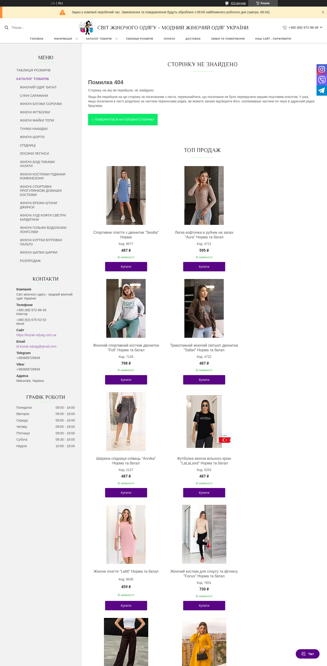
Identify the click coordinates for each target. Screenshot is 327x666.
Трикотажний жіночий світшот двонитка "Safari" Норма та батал (125, 347)
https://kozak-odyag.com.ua (36, 335)
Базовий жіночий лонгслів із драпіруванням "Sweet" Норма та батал (277, 576)
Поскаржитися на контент (179, 661)
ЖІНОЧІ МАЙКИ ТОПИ (37, 120)
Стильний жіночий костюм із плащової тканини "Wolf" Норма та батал (201, 573)
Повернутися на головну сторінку (124, 119)
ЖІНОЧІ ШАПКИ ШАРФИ (38, 252)
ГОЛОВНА (37, 38)
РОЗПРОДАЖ (30, 261)
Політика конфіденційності (215, 661)
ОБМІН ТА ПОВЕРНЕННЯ (228, 38)
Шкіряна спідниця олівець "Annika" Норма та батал (201, 347)
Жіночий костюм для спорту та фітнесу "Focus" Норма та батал (201, 461)
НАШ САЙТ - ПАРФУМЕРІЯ (273, 38)
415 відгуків (238, 3)
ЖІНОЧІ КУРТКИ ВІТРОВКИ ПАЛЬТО (41, 242)
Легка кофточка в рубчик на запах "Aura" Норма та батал (201, 234)
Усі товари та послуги (201, 630)
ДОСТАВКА (193, 38)
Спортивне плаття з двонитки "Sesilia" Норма (125, 234)
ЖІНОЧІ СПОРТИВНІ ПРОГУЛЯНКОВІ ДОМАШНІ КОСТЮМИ (41, 191)
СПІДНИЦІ (28, 145)
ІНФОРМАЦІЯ (63, 38)
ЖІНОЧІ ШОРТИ (32, 137)
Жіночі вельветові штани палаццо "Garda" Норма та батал (278, 461)
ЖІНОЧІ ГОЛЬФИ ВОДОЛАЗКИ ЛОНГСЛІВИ (43, 230)
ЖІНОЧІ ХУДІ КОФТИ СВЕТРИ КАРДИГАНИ (43, 217)
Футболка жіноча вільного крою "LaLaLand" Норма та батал (278, 347)
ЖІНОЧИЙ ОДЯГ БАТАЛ (38, 87)
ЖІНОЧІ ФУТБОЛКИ (35, 112)
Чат (307, 654)
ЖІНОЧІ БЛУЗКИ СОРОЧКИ (41, 104)
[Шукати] (6, 27)
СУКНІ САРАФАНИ (34, 96)
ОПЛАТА (169, 38)
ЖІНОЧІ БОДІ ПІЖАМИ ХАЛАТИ (37, 164)
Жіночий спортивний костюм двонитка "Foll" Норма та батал (278, 234)
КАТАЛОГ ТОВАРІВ (99, 38)
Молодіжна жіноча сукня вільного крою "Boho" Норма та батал (125, 573)
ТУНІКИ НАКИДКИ (34, 129)
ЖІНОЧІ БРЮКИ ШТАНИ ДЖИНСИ (38, 205)
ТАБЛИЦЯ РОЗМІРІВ (139, 38)
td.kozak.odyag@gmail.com (36, 346)
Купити (125, 266)
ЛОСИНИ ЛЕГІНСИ (34, 153)
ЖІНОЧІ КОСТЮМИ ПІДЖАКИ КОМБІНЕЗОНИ (42, 176)
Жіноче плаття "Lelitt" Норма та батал (125, 458)
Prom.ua (185, 657)
